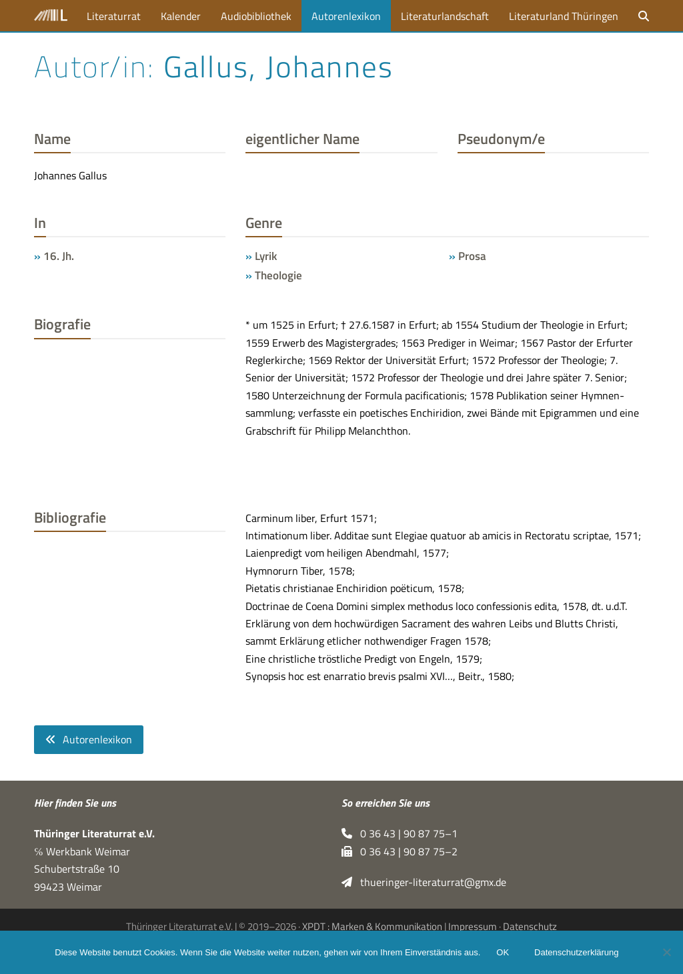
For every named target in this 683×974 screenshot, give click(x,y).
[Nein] (666, 952)
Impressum (472, 926)
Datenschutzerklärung (576, 952)
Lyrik (266, 256)
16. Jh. (58, 256)
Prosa (472, 256)
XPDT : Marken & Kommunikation (372, 926)
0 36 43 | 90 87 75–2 (400, 851)
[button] (643, 15)
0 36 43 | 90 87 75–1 (400, 834)
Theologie (278, 275)
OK (502, 952)
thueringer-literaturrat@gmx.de (424, 882)
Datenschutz (530, 926)
